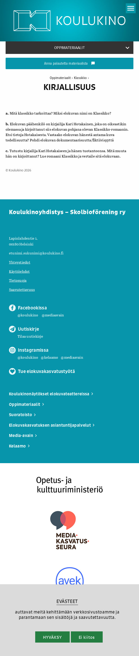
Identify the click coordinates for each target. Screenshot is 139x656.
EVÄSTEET (67, 601)
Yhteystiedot (19, 262)
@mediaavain (53, 314)
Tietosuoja (17, 280)
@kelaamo (49, 357)
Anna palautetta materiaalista (69, 63)
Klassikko (81, 78)
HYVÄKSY (52, 637)
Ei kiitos (87, 637)
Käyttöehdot (19, 271)
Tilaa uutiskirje (30, 336)
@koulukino (27, 314)
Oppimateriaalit (62, 78)
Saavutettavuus (22, 289)
